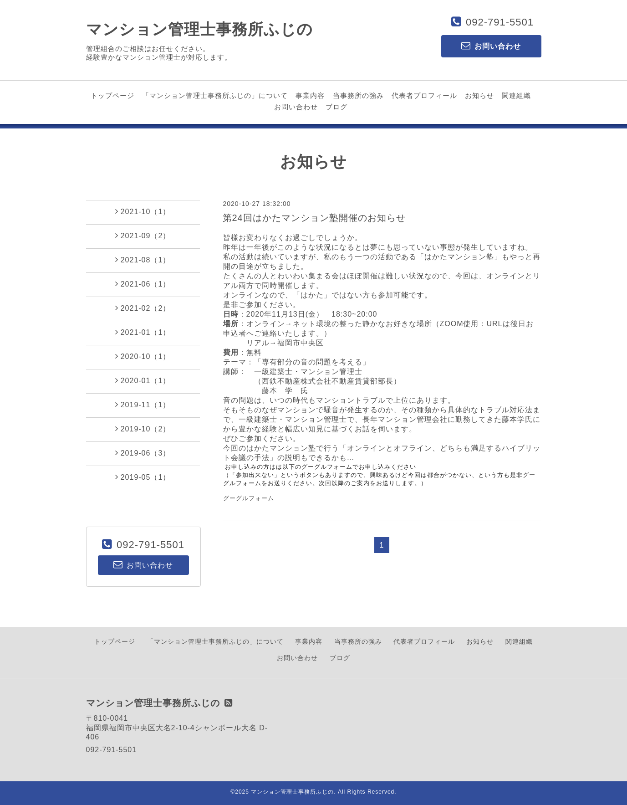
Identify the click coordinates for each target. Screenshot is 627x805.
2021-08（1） (143, 260)
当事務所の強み (358, 95)
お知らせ (479, 95)
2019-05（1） (143, 477)
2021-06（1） (143, 284)
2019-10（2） (143, 429)
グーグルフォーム (248, 498)
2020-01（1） (143, 380)
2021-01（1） (143, 332)
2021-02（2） (143, 308)
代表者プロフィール (424, 95)
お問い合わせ (296, 107)
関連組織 (516, 95)
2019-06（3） (143, 453)
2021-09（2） (143, 235)
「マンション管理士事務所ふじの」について (215, 95)
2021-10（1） (143, 211)
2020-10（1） (143, 356)
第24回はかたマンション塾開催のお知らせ (314, 218)
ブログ (336, 107)
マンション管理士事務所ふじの (199, 29)
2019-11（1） (143, 404)
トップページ (112, 95)
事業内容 (310, 95)
